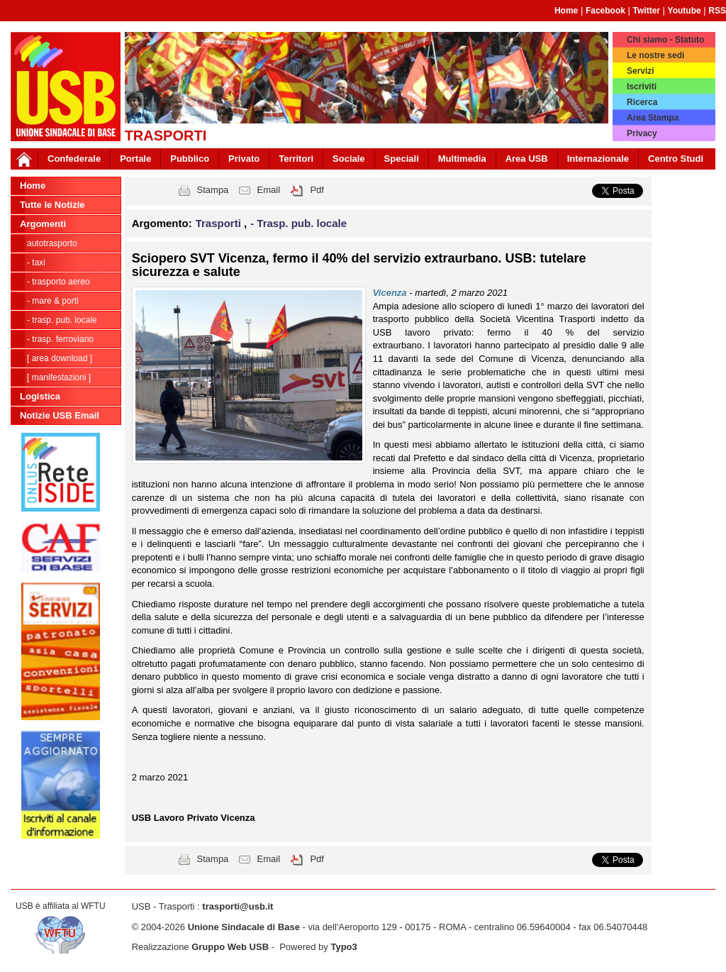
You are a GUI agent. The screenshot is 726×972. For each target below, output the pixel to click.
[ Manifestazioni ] (59, 377)
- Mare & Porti (53, 301)
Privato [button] (243, 158)
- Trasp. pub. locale (62, 320)
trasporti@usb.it (237, 906)
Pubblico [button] (189, 158)
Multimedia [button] (462, 158)
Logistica (40, 396)
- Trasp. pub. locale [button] (298, 223)
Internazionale (598, 158)
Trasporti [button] (220, 223)
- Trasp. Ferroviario (60, 339)
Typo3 (343, 946)
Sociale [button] (349, 158)
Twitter (646, 11)
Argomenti (43, 224)
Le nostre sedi (655, 55)
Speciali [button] (401, 158)
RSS (717, 11)
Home (566, 11)
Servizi (640, 71)
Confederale (74, 158)
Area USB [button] (527, 158)
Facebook (605, 11)
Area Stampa (652, 118)
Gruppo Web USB (230, 946)
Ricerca (642, 102)
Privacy (642, 133)
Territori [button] (296, 158)
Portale (135, 158)
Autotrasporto (52, 243)
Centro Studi (675, 158)
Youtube (684, 11)
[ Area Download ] (59, 358)
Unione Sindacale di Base (244, 927)
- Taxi (36, 262)
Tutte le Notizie (52, 204)
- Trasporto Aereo (58, 282)
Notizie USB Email (59, 415)
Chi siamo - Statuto (665, 40)
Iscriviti (642, 87)
